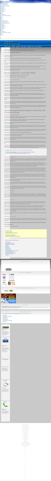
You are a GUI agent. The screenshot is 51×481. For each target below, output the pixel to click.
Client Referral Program (25, 442)
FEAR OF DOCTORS (10, 47)
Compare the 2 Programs (9, 253)
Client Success (25, 428)
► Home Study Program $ (9, 251)
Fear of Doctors (7, 46)
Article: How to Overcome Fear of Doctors (11, 250)
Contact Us (1, 17)
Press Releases (2, 11)
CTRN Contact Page (4, 409)
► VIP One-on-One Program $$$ (10, 252)
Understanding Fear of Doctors (10, 244)
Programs (1, 2)
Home (1, 1)
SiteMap (25, 446)
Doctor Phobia (5, 318)
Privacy (1, 16)
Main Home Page (25, 424)
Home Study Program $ (3, 4)
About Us (1, 12)
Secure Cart (25, 434)
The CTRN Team (2, 14)
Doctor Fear (4, 321)
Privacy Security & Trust (25, 438)
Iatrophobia (4, 315)
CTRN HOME (5, 47)
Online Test (18, 46)
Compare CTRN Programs (4, 3)
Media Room (25, 433)
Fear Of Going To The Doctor (7, 316)
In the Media (2, 10)
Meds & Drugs (23, 46)
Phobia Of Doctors (5, 319)
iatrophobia (17, 313)
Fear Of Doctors (5, 317)
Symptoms (13, 46)
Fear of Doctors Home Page (9, 243)
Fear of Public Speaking (25, 429)
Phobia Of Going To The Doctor (7, 320)
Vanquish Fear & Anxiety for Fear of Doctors (12, 236)
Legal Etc (25, 437)
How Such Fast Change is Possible (5, 15)
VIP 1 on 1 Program (25, 425)
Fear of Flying (25, 430)
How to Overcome (38, 46)
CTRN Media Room (3, 9)
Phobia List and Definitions (25, 443)
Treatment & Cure (30, 46)
